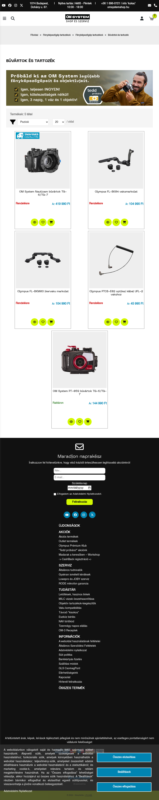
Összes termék (72, 688)
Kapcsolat (64, 677)
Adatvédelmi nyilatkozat (73, 650)
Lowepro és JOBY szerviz (74, 579)
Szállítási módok (68, 664)
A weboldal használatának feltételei (79, 641)
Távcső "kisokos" (69, 612)
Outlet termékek (68, 541)
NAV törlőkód (66, 621)
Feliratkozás (79, 501)
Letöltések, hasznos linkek (74, 594)
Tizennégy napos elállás (73, 626)
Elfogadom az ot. (79, 494)
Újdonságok (69, 525)
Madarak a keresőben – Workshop (79, 555)
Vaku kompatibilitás (70, 608)
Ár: (53, 204)
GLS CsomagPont (69, 668)
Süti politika (65, 655)
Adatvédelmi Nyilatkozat (86, 494)
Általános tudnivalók (70, 570)
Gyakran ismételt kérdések (74, 574)
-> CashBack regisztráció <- (75, 559)
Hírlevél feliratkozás (70, 682)
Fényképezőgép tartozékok (57, 35)
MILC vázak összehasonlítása (76, 599)
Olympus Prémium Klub (73, 546)
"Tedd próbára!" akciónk (73, 550)
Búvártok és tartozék (118, 35)
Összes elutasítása (124, 757)
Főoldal (34, 35)
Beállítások (124, 772)
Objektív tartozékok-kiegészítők (77, 603)
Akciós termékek (68, 537)
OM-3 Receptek (68, 630)
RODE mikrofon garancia (73, 583)
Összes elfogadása (124, 787)
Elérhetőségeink (68, 673)
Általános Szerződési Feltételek (77, 646)
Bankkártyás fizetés (70, 659)
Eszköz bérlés (67, 617)
